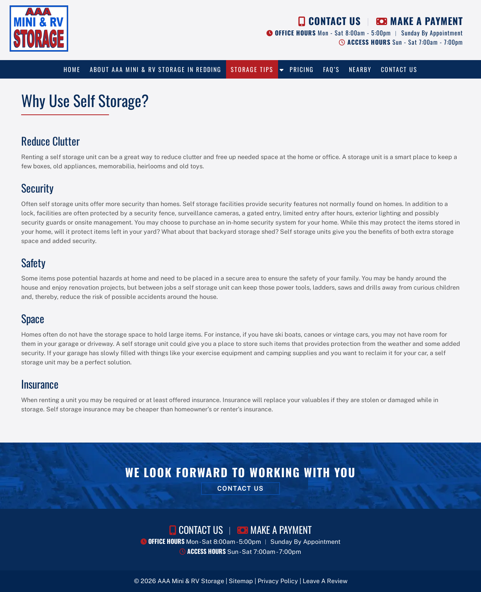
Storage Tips (252, 69)
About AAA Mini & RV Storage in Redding (155, 69)
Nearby (360, 69)
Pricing (302, 69)
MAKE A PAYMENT (426, 20)
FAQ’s (331, 69)
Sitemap (241, 581)
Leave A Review (325, 581)
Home (72, 69)
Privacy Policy (278, 581)
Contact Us (399, 69)
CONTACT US (334, 20)
